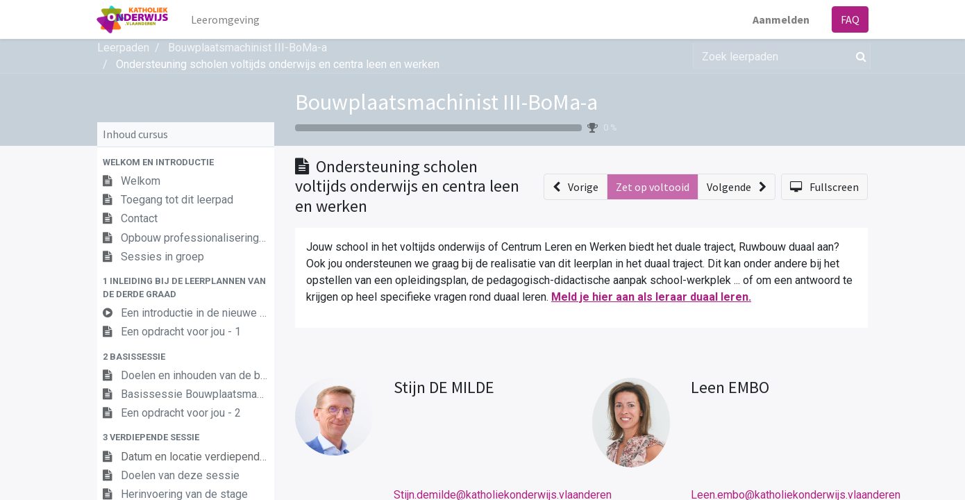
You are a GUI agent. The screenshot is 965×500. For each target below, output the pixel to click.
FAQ (849, 19)
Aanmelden (780, 19)
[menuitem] (227, 19)
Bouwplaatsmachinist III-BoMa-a (446, 102)
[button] (185, 162)
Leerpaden (123, 47)
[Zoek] (858, 56)
